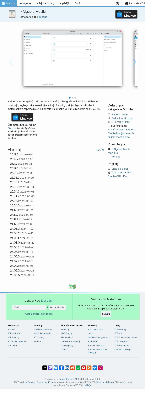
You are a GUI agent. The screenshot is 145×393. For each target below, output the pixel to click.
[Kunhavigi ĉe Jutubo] (83, 366)
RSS (100, 149)
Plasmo (11, 329)
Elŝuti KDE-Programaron (99, 337)
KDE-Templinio (121, 341)
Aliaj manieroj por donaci (39, 313)
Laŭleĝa (87, 385)
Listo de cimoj (120, 168)
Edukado (40, 16)
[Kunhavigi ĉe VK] (95, 366)
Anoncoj (65, 329)
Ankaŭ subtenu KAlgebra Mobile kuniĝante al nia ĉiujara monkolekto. (122, 133)
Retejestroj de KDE (68, 379)
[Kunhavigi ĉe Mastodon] (50, 366)
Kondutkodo (93, 341)
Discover (12, 128)
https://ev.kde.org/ (105, 382)
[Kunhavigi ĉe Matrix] (44, 366)
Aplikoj (8, 4)
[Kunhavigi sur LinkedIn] (67, 366)
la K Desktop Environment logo (39, 382)
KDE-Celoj (39, 337)
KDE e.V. (118, 333)
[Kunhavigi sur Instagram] (100, 366)
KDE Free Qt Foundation (126, 337)
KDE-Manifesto (122, 345)
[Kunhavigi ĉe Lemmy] (78, 366)
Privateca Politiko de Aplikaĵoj (97, 351)
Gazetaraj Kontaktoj (70, 341)
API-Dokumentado (43, 329)
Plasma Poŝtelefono (17, 341)
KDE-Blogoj (66, 333)
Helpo (90, 333)
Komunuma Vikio (95, 329)
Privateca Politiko (96, 345)
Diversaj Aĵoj (67, 345)
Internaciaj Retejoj (123, 349)
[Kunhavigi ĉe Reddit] (72, 366)
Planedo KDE (67, 337)
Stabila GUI (114, 176)
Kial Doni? (47, 300)
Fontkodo (38, 341)
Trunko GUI (117, 172)
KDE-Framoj (13, 337)
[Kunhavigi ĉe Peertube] (89, 366)
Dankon (64, 349)
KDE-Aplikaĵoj (14, 333)
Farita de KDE (137, 3)
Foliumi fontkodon (122, 118)
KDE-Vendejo (121, 329)
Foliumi (106, 314)
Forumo (116, 156)
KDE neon (12, 345)
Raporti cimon (120, 114)
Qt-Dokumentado (42, 333)
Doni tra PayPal (57, 307)
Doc (129, 172)
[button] (119, 3)
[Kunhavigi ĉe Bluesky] (56, 366)
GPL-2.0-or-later (121, 122)
